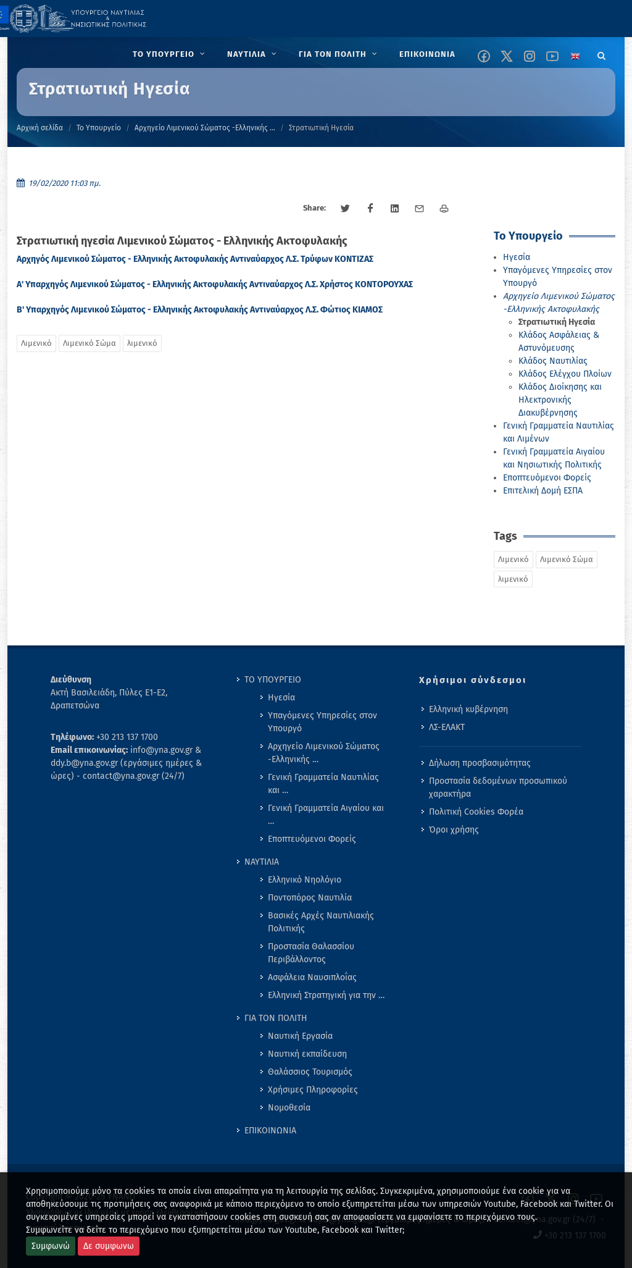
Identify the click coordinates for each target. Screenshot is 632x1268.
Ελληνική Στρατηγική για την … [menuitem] (326, 995)
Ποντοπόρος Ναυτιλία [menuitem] (310, 897)
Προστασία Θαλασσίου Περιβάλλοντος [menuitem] (311, 953)
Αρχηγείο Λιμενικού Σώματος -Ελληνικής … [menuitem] (324, 753)
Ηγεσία (516, 257)
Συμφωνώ (50, 1246)
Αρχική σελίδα (40, 128)
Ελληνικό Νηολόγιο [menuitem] (304, 880)
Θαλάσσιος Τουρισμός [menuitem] (310, 1072)
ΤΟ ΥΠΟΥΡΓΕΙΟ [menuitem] (272, 679)
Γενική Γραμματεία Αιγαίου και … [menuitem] (326, 814)
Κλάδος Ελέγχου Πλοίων (565, 374)
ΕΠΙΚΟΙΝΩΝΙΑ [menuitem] (270, 1130)
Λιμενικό (36, 343)
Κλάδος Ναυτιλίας (553, 361)
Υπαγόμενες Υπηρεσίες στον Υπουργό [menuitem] (322, 722)
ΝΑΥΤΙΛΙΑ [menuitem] (261, 862)
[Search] (601, 53)
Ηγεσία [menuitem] (281, 697)
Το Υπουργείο (99, 128)
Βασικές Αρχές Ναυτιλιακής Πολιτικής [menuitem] (321, 922)
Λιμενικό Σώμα (89, 343)
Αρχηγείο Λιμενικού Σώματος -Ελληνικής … (205, 128)
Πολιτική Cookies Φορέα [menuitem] (476, 812)
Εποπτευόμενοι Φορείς (547, 477)
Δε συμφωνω (108, 1246)
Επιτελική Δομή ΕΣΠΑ (543, 490)
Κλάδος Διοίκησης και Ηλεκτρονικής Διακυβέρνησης (560, 400)
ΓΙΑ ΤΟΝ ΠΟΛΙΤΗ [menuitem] (275, 1018)
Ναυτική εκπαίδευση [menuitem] (307, 1054)
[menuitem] (170, 54)
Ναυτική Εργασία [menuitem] (300, 1036)
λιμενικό (142, 343)
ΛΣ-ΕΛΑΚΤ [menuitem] (447, 727)
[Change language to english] (575, 56)
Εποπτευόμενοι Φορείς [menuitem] (312, 839)
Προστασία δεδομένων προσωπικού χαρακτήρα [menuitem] (498, 787)
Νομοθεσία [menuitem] (289, 1107)
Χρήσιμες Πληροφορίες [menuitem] (313, 1090)
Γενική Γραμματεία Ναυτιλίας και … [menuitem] (323, 784)
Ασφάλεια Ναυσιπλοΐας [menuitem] (312, 977)
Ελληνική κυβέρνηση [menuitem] (468, 709)
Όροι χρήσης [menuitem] (454, 830)
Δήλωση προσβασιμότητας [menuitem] (480, 763)
